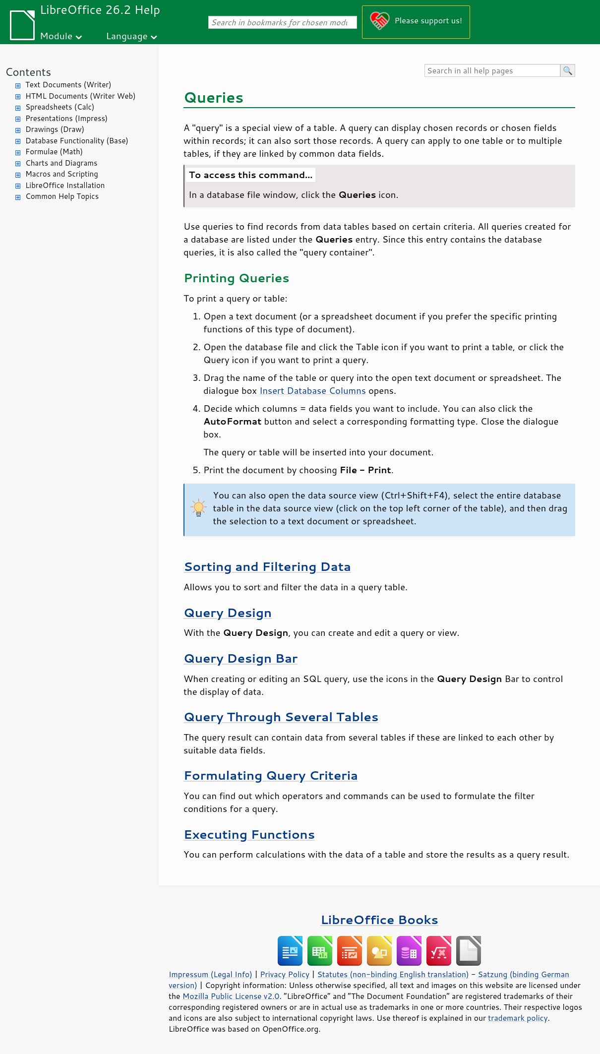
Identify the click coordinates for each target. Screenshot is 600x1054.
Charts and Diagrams (61, 163)
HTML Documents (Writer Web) (80, 96)
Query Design (227, 612)
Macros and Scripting (61, 174)
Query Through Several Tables (280, 716)
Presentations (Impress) (66, 118)
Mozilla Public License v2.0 (231, 996)
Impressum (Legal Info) (210, 974)
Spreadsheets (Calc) (59, 107)
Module (56, 35)
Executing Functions (249, 834)
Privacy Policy (284, 974)
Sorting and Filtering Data (267, 566)
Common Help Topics (62, 196)
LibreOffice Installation (65, 185)
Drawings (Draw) (54, 129)
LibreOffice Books (379, 919)
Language (127, 35)
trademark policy (517, 1017)
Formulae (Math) (54, 151)
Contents (28, 71)
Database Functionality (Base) (76, 140)
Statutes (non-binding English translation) (393, 974)
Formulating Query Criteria (270, 775)
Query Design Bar (240, 658)
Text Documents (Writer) (68, 84)
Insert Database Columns (312, 390)
